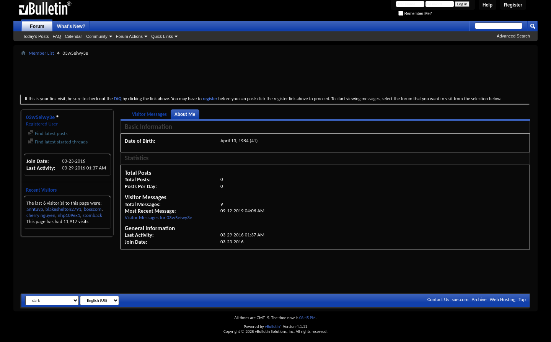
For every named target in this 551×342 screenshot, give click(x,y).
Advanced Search (513, 36)
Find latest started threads (58, 142)
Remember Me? (415, 13)
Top (522, 299)
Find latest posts (48, 133)
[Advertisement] (275, 75)
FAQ (57, 36)
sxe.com (460, 299)
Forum (37, 26)
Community (97, 36)
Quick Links (162, 36)
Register (513, 5)
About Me (184, 114)
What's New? (71, 26)
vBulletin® (273, 326)
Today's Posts (36, 36)
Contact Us (438, 299)
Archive (478, 299)
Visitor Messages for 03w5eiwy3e (158, 217)
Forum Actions (129, 36)
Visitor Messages (149, 114)
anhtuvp (34, 209)
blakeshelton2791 (64, 209)
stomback (92, 215)
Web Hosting (502, 299)
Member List (41, 53)
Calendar (73, 36)
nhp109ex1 (69, 215)
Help (487, 5)
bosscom (92, 209)
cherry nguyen (40, 215)
